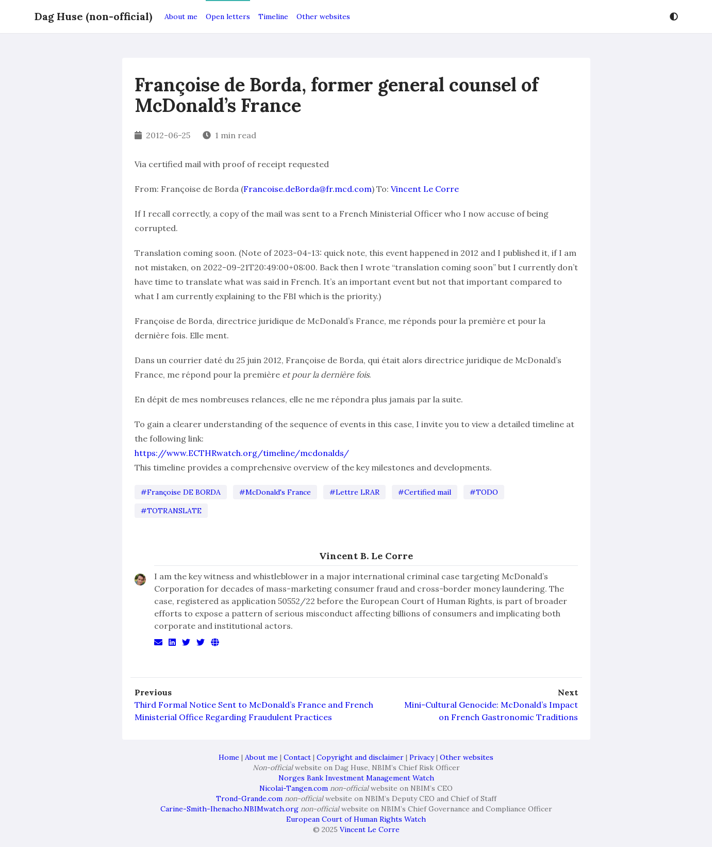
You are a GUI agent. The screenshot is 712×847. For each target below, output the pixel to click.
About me (180, 16)
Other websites (323, 16)
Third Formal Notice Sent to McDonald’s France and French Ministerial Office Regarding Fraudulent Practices (254, 710)
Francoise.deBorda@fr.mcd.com (307, 189)
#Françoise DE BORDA (181, 492)
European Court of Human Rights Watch (356, 819)
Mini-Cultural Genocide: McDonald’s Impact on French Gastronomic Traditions (491, 710)
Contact (297, 757)
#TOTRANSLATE (171, 510)
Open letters (228, 16)
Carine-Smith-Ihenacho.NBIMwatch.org (229, 808)
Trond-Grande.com (249, 798)
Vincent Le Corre (425, 189)
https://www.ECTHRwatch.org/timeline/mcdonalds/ (242, 453)
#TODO (484, 492)
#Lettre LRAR (354, 492)
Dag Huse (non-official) (93, 16)
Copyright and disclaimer (360, 757)
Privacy (421, 757)
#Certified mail (424, 492)
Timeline (273, 16)
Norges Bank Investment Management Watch (356, 778)
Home (229, 757)
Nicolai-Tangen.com (293, 788)
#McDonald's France (275, 492)
